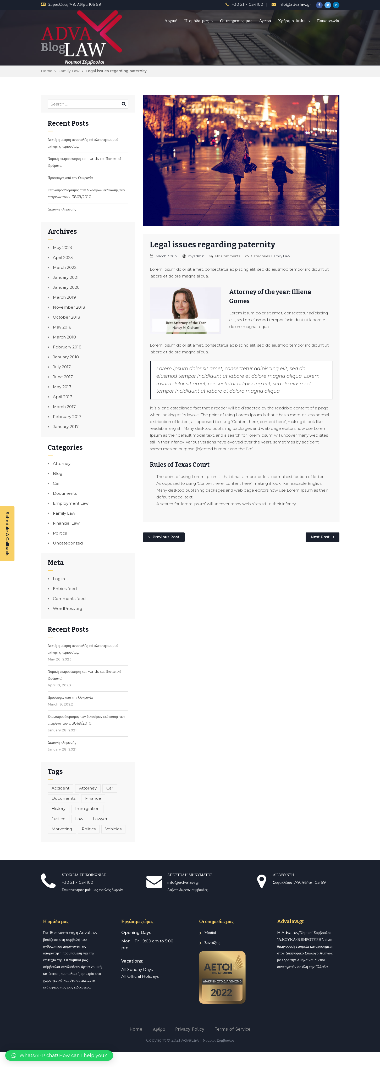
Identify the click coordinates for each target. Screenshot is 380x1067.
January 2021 (66, 277)
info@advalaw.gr (295, 4)
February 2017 (67, 416)
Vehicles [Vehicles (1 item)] (113, 828)
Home (46, 71)
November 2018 (69, 307)
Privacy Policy (189, 1029)
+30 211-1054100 (247, 4)
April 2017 (62, 396)
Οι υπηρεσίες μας (236, 20)
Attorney (61, 463)
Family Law (69, 71)
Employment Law (71, 503)
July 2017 (62, 366)
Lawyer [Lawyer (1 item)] (100, 818)
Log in (59, 578)
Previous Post (166, 537)
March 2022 (64, 267)
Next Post (320, 537)
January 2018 (66, 356)
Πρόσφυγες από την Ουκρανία (70, 177)
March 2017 (64, 406)
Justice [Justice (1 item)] (58, 818)
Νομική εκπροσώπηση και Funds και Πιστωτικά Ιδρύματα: (85, 162)
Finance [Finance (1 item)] (93, 798)
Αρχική (170, 20)
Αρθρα (265, 20)
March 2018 (64, 337)
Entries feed (65, 588)
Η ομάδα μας (196, 20)
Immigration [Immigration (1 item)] (87, 808)
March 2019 (64, 297)
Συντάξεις (212, 942)
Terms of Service (232, 1029)
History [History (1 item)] (58, 808)
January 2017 (66, 426)
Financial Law (66, 523)
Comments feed (69, 598)
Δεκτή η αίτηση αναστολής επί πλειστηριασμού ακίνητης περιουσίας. (83, 143)
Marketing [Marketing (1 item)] (62, 828)
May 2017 (62, 386)
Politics (60, 533)
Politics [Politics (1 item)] (89, 828)
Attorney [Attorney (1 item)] (88, 788)
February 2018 (67, 346)
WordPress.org (67, 608)
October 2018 (66, 317)
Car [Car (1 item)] (109, 788)
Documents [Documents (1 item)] (63, 798)
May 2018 (62, 327)
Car (56, 483)
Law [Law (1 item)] (79, 818)
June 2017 (63, 376)
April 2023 (63, 257)
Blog (57, 473)
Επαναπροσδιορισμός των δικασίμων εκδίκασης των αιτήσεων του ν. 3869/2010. (86, 193)
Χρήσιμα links (291, 20)
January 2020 (66, 287)
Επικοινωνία (328, 20)
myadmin (196, 256)
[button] (59, 1055)
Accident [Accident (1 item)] (60, 788)
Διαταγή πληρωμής (62, 209)
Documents (65, 493)
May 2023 (62, 247)
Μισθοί (210, 932)
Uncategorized (68, 543)
